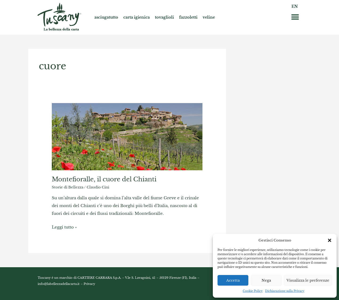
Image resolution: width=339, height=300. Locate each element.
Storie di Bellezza (67, 187)
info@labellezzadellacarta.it (59, 284)
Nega (266, 280)
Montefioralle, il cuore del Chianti (104, 179)
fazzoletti (188, 17)
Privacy (89, 284)
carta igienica (136, 17)
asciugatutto (106, 17)
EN (294, 6)
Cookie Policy (253, 291)
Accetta (233, 280)
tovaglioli (164, 17)
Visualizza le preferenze (308, 280)
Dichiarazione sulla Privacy (284, 291)
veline (209, 17)
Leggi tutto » (64, 226)
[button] (329, 240)
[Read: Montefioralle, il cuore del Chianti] (127, 136)
